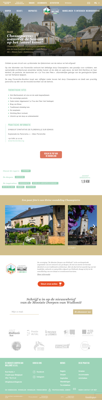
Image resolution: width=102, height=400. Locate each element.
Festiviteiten (31, 187)
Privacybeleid (33, 397)
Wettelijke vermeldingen (43, 397)
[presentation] (56, 312)
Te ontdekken (79, 11)
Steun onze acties (49, 284)
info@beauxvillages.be (13, 382)
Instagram (40, 377)
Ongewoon (20, 187)
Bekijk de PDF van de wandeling (51, 154)
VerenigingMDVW (7, 3)
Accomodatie (42, 3)
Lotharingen (25, 171)
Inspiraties (32, 11)
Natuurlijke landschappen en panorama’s (45, 183)
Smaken (31, 3)
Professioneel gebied (61, 390)
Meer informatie (43, 274)
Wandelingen (67, 11)
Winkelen (68, 3)
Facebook (40, 372)
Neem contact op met (87, 390)
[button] (97, 3)
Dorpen (8, 11)
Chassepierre (20, 177)
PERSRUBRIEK (42, 390)
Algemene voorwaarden (70, 397)
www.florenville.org (16, 141)
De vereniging (11, 390)
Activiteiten (54, 3)
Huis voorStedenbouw (19, 3)
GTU (62, 397)
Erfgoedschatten (24, 183)
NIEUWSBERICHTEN (93, 11)
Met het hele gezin (8, 187)
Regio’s (19, 11)
